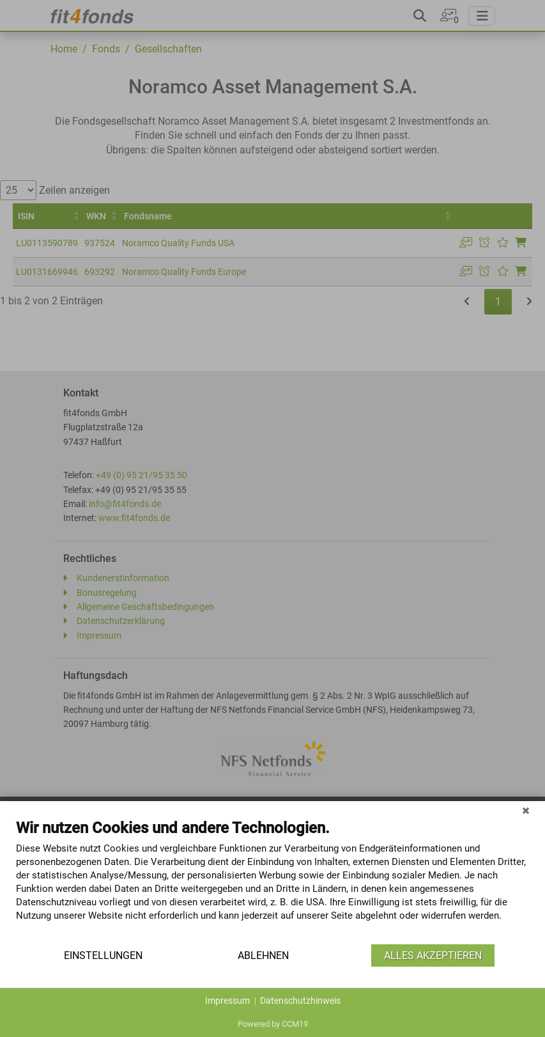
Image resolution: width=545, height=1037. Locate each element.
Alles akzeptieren (433, 955)
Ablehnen (263, 955)
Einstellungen (103, 955)
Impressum (227, 1000)
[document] (272, 879)
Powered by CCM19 (273, 1024)
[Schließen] (525, 810)
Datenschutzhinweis (300, 1000)
